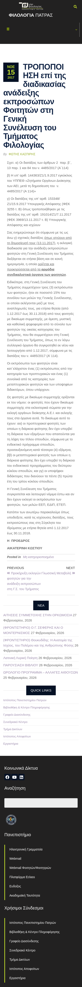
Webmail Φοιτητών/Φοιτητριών (30, 868)
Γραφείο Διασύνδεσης (17, 714)
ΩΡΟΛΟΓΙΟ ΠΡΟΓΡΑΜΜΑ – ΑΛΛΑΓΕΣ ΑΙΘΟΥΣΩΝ (40, 672)
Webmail (15, 858)
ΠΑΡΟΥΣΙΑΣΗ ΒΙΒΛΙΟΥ (20, 665)
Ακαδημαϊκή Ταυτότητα (24, 895)
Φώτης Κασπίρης (22, 154)
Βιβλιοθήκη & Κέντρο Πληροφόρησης (26, 707)
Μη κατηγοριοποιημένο (38, 557)
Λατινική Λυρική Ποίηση (20, 658)
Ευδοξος (15, 886)
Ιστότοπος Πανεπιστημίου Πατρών (25, 700)
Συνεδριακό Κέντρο (15, 722)
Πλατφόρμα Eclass (22, 877)
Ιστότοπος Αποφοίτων (17, 736)
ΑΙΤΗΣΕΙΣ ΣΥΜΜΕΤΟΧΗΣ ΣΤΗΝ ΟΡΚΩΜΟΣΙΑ (37, 615)
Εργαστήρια (10, 743)
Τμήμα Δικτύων (12, 729)
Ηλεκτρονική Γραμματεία (25, 849)
